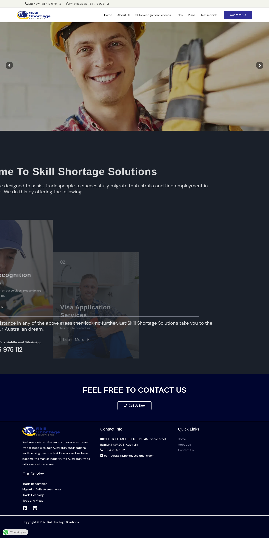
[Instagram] (35, 508)
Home (117, 15)
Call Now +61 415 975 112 (42, 4)
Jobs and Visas (32, 501)
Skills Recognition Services (159, 15)
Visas (194, 15)
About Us (131, 15)
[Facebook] (24, 508)
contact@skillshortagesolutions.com (127, 456)
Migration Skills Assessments (41, 489)
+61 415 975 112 (112, 450)
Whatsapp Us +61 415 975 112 (85, 4)
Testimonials (209, 15)
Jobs (183, 15)
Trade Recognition (34, 484)
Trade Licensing (33, 495)
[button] (238, 15)
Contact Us (186, 450)
